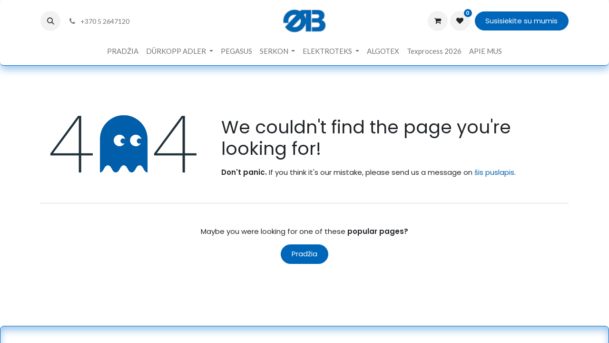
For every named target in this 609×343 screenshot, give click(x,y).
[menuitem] (122, 51)
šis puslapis (494, 172)
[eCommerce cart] (438, 21)
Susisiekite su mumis (521, 21)
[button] (50, 21)
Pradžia (304, 254)
